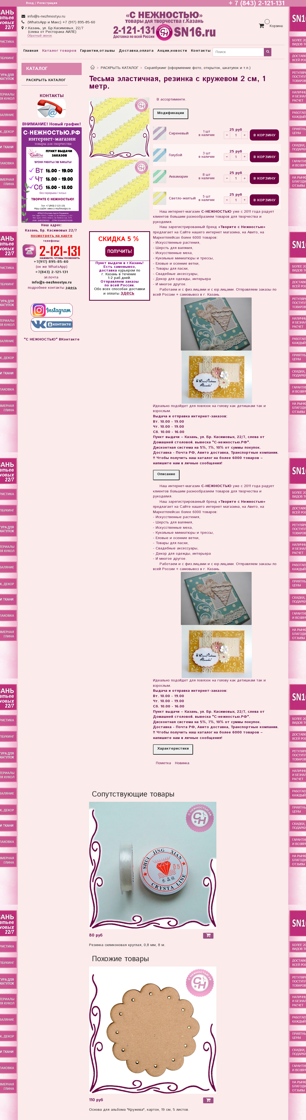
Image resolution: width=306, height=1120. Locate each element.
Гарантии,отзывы (97, 50)
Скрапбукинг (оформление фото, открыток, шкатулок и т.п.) (198, 68)
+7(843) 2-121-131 (51, 272)
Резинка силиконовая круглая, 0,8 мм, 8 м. (127, 945)
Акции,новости (172, 50)
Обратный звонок (39, 35)
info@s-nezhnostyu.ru (45, 16)
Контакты (201, 50)
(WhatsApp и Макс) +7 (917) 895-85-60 (60, 22)
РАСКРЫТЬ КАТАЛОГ (119, 68)
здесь (127, 293)
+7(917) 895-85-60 (52, 261)
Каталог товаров (59, 50)
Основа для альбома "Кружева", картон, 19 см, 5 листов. (139, 1109)
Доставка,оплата (136, 50)
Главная (30, 50)
